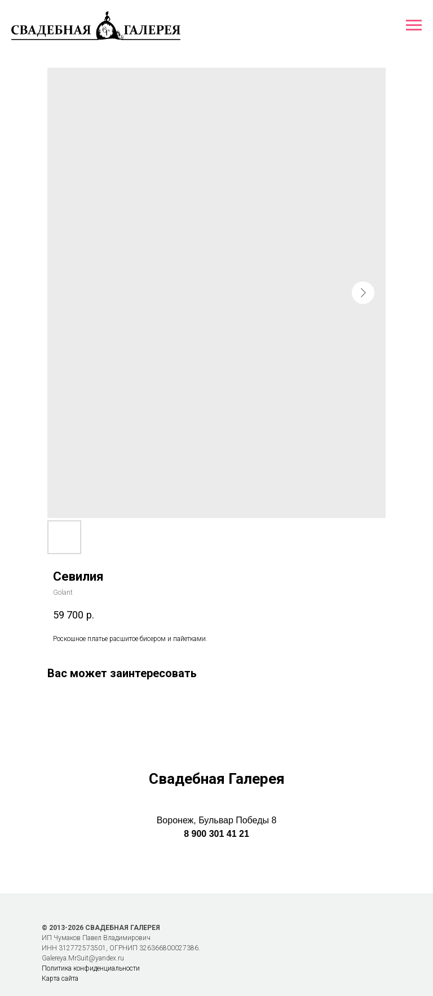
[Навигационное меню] (414, 25)
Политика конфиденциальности (91, 968)
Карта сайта (60, 978)
